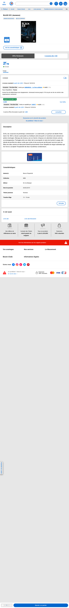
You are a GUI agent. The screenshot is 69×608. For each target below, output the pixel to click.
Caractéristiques (9, 167)
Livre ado (6, 219)
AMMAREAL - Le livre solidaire (33, 87)
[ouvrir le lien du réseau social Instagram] (17, 264)
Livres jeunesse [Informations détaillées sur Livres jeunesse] (37, 9)
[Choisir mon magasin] (56, 3)
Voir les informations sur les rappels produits (32, 242)
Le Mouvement (50, 249)
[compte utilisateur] (61, 3)
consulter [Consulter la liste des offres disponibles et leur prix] (58, 112)
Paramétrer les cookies (1, 468)
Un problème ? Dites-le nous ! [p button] (34, 120)
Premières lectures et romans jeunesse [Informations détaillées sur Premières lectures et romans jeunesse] (53, 9)
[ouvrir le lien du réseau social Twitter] (24, 264)
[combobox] (34, 3)
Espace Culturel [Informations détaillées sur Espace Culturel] (21, 9)
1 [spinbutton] (6, 605)
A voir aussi (7, 212)
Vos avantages (8, 249)
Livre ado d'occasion (30, 219)
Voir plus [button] (61, 203)
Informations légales (31, 257)
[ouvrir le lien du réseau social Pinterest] (28, 264)
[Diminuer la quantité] (3, 605)
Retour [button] (5, 9)
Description (7, 127)
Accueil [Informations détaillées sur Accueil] (12, 9)
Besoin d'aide (8, 257)
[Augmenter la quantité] (11, 605)
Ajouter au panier (41, 605)
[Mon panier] (65, 3)
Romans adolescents (9, 18)
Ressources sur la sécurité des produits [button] (34, 118)
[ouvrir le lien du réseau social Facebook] (13, 264)
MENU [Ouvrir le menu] (4, 3)
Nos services (28, 249)
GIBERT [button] (34, 104)
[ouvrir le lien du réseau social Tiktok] (20, 264)
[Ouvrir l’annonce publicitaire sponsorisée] (34, 157)
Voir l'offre (63, 102)
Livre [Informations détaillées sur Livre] (29, 9)
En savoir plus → (13, 274)
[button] (13, 47)
